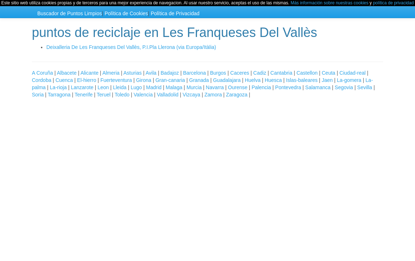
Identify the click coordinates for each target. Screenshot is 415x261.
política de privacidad (393, 2)
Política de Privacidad (175, 13)
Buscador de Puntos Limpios (69, 13)
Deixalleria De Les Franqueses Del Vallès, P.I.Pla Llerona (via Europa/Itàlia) (131, 47)
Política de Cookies (126, 13)
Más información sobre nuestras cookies (329, 2)
